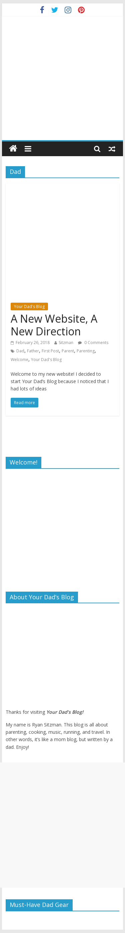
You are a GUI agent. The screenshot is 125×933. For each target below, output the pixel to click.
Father (33, 351)
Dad (20, 351)
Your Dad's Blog (29, 306)
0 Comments (93, 342)
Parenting (86, 351)
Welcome (19, 359)
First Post (50, 351)
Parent (68, 351)
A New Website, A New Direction (54, 324)
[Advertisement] (62, 825)
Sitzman (66, 342)
